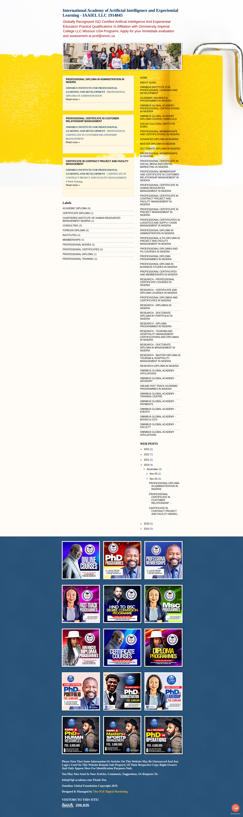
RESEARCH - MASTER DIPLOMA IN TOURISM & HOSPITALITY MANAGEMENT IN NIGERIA (160, 358)
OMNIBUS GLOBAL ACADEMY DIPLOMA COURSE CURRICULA (158, 117)
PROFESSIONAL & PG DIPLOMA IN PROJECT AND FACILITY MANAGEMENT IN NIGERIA (160, 241)
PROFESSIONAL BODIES (77, 244)
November (153, 469)
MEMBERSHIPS (71, 240)
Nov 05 (154, 473)
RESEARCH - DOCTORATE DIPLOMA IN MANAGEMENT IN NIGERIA (157, 347)
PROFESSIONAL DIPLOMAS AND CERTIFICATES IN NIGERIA (159, 299)
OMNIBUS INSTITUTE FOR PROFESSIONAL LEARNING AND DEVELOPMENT (159, 90)
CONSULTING (70, 225)
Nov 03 (154, 479)
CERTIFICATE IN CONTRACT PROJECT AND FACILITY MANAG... (164, 511)
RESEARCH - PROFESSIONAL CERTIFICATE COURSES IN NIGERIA (157, 282)
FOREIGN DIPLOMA (74, 230)
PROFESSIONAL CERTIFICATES (81, 249)
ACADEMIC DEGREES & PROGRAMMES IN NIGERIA (156, 99)
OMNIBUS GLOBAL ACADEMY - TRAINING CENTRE (158, 395)
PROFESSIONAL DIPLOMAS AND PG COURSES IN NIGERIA (159, 250)
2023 (147, 449)
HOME (143, 77)
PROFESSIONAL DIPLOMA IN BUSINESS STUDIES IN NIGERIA (158, 265)
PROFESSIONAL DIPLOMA (78, 254)
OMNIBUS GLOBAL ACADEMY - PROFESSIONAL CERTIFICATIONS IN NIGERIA (159, 108)
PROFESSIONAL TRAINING (78, 259)
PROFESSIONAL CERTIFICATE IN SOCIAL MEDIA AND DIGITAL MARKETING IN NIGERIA (159, 164)
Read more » (73, 99)
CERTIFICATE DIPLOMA (76, 213)
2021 (147, 459)
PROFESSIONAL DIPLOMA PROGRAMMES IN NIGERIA (156, 258)
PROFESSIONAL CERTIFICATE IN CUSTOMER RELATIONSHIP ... (160, 498)
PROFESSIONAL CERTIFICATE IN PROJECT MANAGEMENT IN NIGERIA (159, 212)
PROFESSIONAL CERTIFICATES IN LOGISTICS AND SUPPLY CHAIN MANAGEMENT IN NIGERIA (160, 223)
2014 (147, 528)
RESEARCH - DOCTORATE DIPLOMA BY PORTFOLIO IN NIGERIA (156, 316)
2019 (147, 465)
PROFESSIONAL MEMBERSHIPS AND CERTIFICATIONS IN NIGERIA (160, 133)
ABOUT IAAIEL (148, 82)
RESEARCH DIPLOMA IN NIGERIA (159, 366)
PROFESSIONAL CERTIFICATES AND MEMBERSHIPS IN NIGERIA (158, 273)
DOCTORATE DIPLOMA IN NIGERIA (160, 148)
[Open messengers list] (235, 808)
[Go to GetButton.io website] (236, 814)
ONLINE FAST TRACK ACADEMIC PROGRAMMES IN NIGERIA (159, 387)
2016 (147, 523)
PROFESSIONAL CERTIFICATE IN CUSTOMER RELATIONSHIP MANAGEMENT (92, 120)
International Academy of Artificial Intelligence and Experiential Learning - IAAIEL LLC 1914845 (120, 13)
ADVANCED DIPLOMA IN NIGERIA (159, 139)
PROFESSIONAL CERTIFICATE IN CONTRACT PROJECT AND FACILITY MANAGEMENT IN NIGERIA (159, 200)
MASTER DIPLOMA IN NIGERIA (157, 144)
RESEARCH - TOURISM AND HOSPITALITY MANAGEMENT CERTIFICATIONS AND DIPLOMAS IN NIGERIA (159, 335)
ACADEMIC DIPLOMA (75, 208)
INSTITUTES (70, 235)
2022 (147, 454)
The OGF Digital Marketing (110, 791)
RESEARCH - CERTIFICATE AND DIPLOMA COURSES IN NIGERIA (158, 291)
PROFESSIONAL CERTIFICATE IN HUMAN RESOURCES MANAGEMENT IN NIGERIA (159, 188)
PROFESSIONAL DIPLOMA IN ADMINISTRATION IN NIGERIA (157, 232)
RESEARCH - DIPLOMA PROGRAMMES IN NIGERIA (156, 325)
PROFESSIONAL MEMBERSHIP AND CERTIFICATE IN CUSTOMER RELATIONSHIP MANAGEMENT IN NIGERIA (159, 176)
